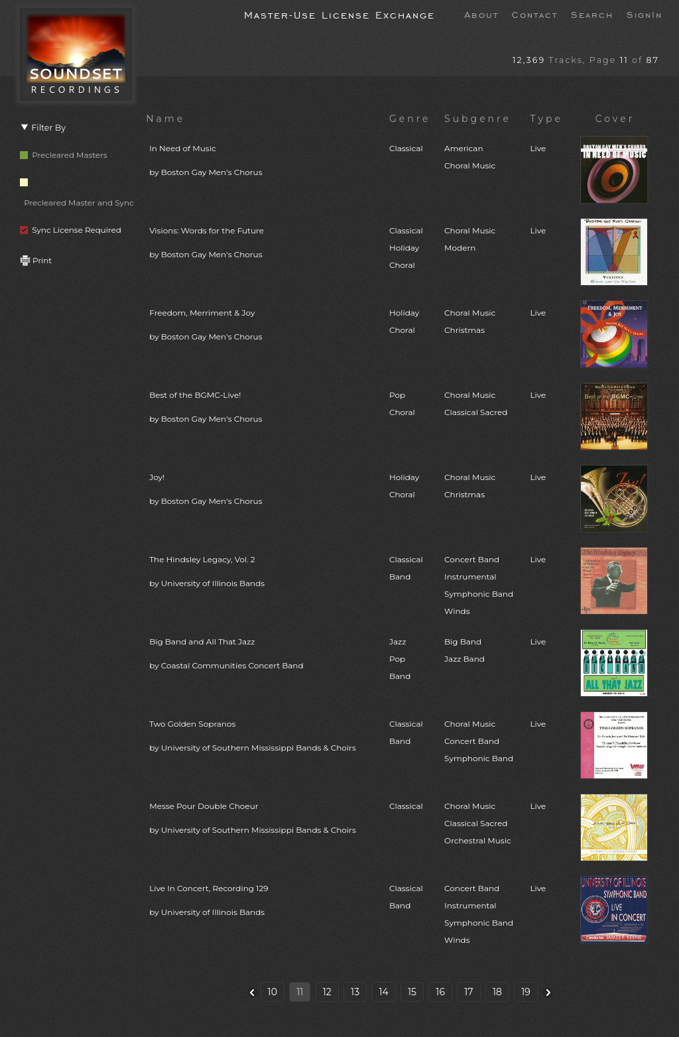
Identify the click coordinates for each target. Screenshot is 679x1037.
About (481, 14)
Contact (535, 14)
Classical (406, 148)
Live (538, 148)
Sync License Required (70, 230)
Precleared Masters (63, 155)
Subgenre (477, 119)
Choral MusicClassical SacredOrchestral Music (477, 823)
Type (546, 119)
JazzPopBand (399, 659)
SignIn (644, 14)
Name (165, 119)
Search (592, 14)
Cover (615, 119)
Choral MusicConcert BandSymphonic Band (478, 741)
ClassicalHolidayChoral (406, 247)
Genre (410, 119)
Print (36, 260)
